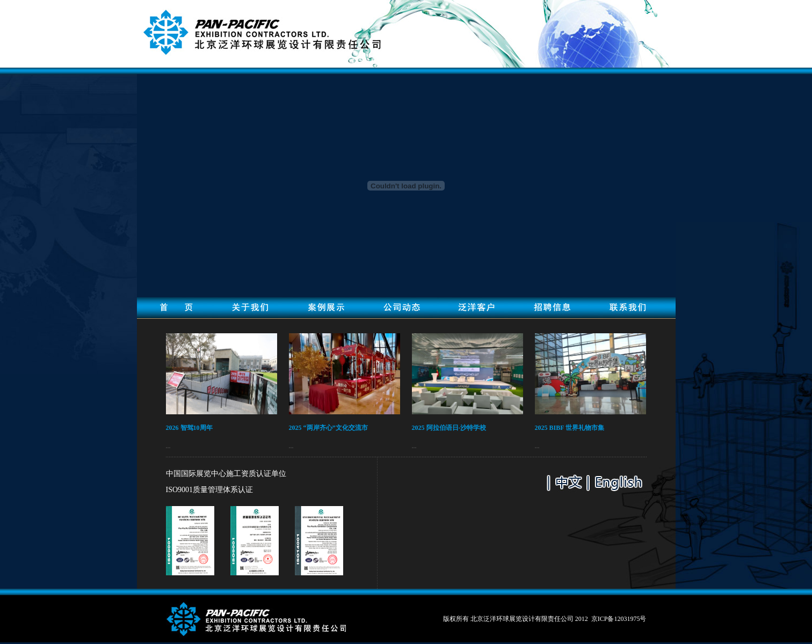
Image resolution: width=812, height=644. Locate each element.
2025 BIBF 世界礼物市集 (570, 427)
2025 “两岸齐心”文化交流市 (328, 427)
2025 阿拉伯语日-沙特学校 (449, 427)
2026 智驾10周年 (189, 427)
